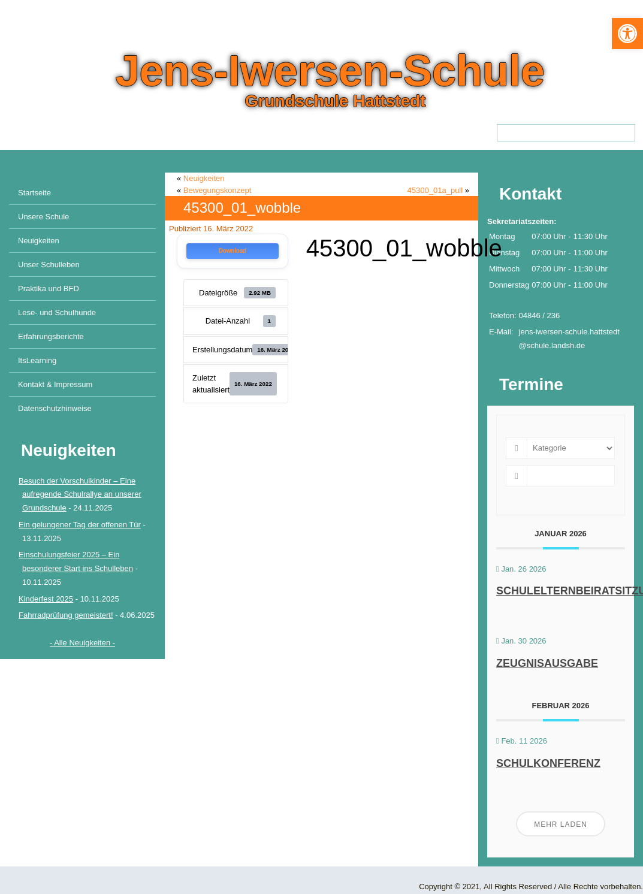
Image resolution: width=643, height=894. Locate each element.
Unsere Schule (43, 216)
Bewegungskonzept (217, 190)
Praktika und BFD (48, 288)
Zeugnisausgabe (547, 663)
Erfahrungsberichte (51, 336)
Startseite (34, 192)
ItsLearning (37, 360)
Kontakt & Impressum (55, 384)
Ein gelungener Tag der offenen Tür (80, 524)
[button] (627, 33)
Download (232, 250)
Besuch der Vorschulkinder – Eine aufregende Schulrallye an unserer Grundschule (80, 494)
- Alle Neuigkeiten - (82, 642)
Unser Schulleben (49, 264)
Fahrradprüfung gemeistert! (66, 615)
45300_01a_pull (435, 190)
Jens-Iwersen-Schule (330, 71)
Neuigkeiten (38, 240)
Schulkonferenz (548, 763)
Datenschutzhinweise (55, 408)
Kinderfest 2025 (46, 598)
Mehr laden (560, 824)
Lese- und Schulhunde (57, 312)
